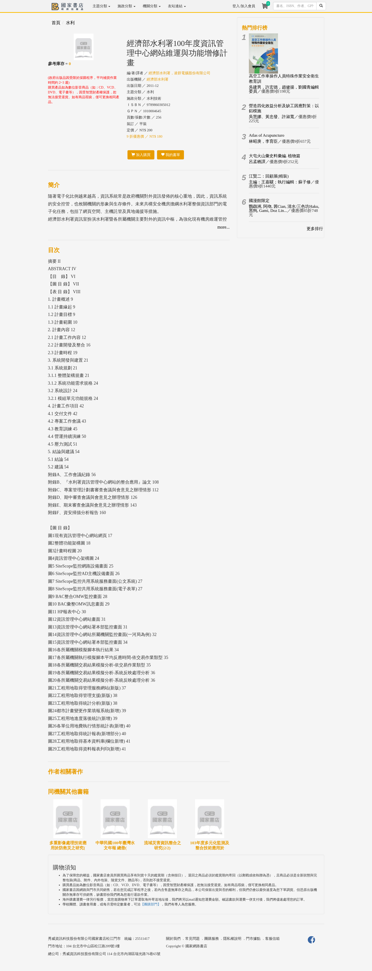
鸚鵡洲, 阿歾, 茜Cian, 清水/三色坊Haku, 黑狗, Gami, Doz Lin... (284, 208)
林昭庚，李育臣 (263, 141)
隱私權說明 (232, 939)
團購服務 (211, 939)
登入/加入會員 (243, 6)
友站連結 (177, 6)
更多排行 (315, 228)
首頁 (56, 22)
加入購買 (140, 155)
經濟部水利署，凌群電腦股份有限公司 (179, 73)
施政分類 (126, 6)
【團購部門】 (151, 904)
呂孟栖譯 (257, 161)
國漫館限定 (259, 200)
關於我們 (173, 939)
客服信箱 (272, 939)
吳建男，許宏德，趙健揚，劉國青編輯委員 (284, 89)
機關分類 (152, 6)
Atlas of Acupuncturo (266, 135)
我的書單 (170, 155)
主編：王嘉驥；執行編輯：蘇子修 (280, 182)
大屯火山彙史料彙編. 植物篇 (275, 156)
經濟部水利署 (157, 79)
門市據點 (253, 939)
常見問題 (192, 939)
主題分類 (102, 6)
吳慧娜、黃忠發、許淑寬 (271, 116)
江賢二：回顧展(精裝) (269, 176)
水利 (70, 22)
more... (223, 227)
